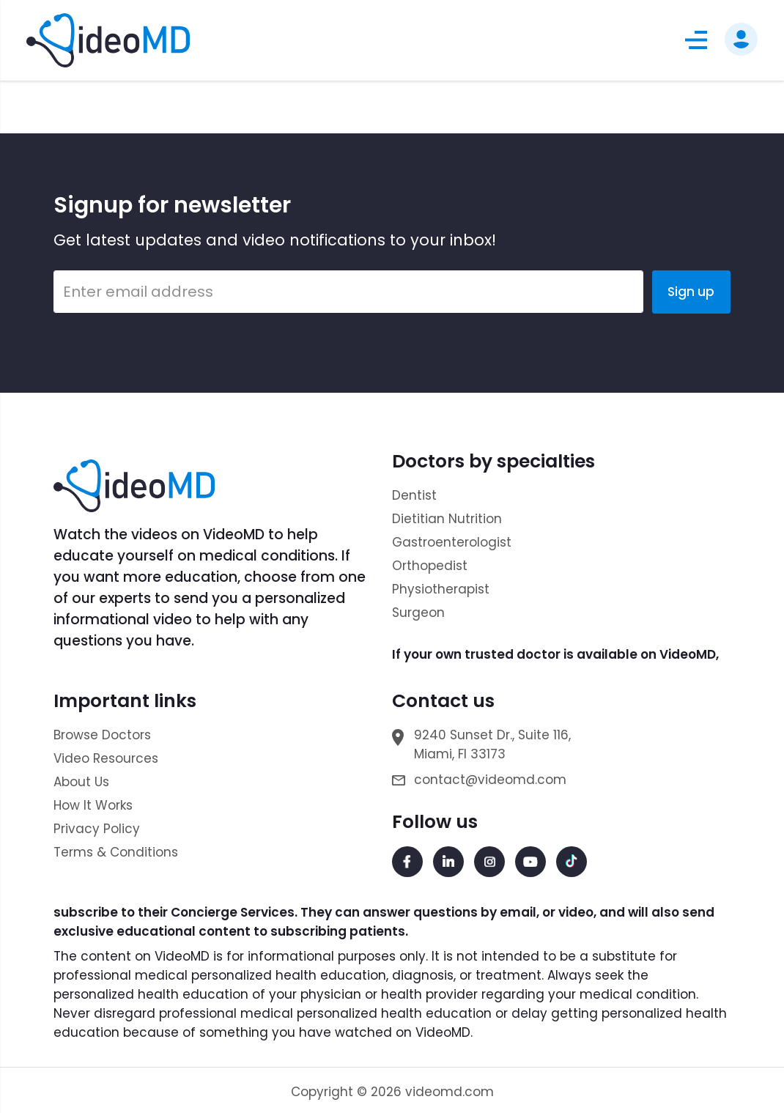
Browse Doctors (102, 735)
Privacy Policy (96, 828)
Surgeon (418, 612)
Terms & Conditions (115, 852)
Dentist (414, 495)
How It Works (93, 805)
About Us (81, 782)
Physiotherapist (440, 589)
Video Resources (105, 758)
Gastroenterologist (451, 542)
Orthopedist (429, 565)
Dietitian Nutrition (447, 519)
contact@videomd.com (490, 779)
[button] (696, 40)
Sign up (690, 291)
